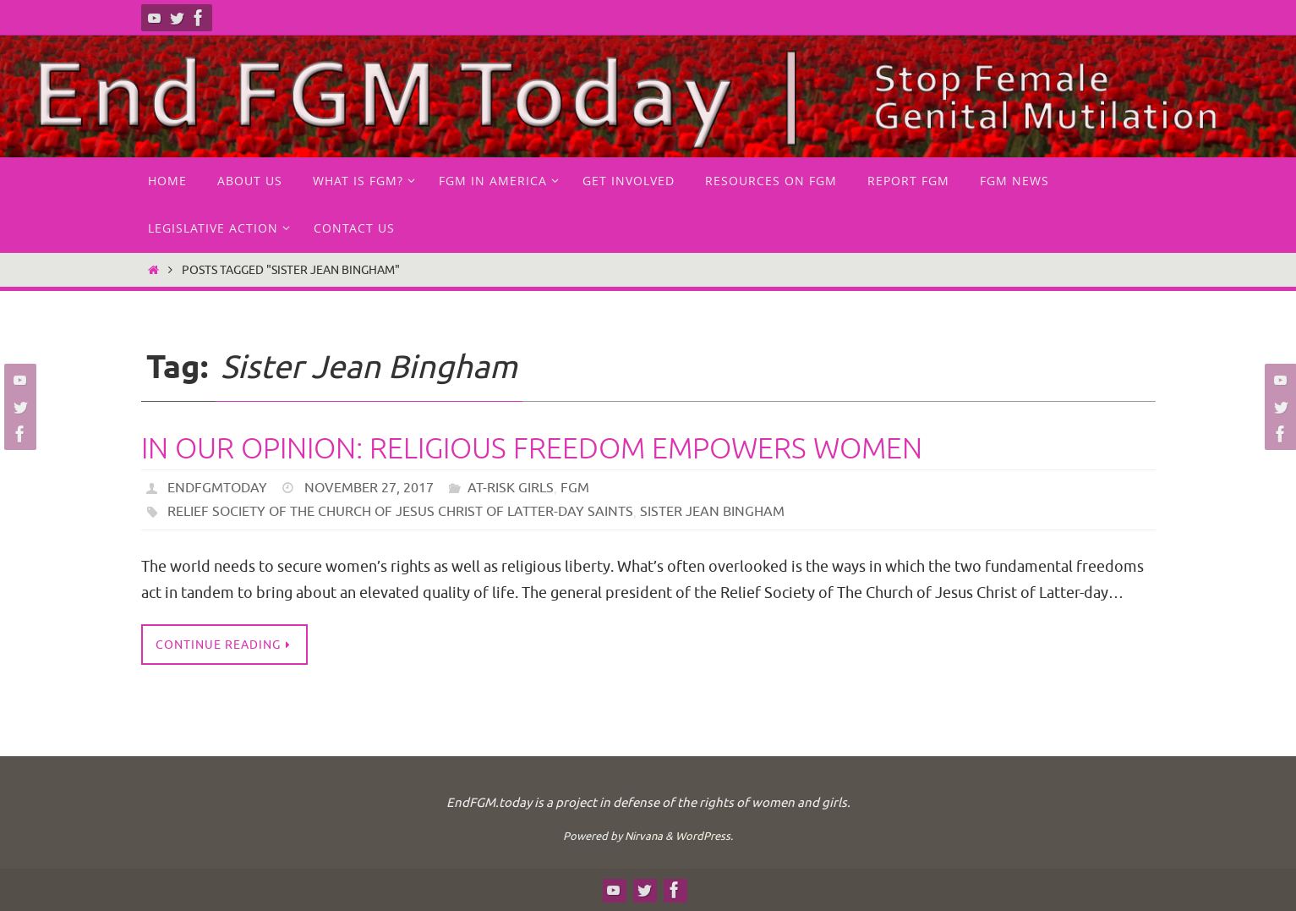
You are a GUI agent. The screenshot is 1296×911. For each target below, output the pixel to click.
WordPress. (704, 836)
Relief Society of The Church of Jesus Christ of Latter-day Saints (400, 511)
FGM (575, 488)
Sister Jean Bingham (712, 511)
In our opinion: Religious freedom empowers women (531, 449)
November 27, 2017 (369, 488)
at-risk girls (511, 488)
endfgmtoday (217, 488)
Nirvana (644, 836)
